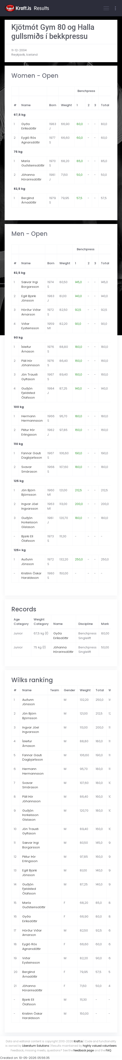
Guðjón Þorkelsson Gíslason (29, 522)
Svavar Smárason (29, 469)
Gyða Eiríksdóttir (28, 126)
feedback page (84, 1050)
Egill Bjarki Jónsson (28, 298)
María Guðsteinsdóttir (33, 163)
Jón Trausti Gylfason (29, 376)
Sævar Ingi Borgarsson (30, 284)
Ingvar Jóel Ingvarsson (29, 506)
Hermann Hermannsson (32, 418)
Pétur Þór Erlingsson (29, 432)
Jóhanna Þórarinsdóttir (31, 177)
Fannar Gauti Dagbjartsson (31, 455)
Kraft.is (78, 1041)
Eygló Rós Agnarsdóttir (30, 140)
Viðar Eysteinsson (30, 326)
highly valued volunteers (100, 1046)
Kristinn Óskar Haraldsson (31, 575)
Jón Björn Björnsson (28, 492)
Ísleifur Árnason (27, 349)
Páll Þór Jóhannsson (30, 363)
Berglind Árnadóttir (28, 200)
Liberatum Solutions (35, 1046)
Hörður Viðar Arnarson (31, 312)
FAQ (108, 1050)
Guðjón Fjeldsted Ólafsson (28, 393)
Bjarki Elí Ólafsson (28, 538)
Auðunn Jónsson (27, 561)
